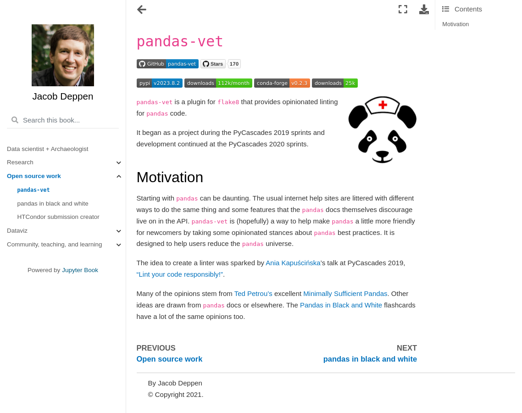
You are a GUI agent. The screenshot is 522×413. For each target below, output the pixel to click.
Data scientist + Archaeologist (47, 148)
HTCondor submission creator (58, 216)
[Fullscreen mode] (403, 10)
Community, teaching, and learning (54, 244)
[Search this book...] (63, 120)
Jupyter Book (80, 270)
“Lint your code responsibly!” (180, 274)
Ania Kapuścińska (293, 263)
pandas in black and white (53, 203)
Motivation (455, 24)
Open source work (34, 176)
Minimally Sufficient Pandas (345, 293)
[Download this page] (424, 10)
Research (20, 162)
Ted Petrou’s (253, 293)
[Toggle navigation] (142, 10)
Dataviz (17, 230)
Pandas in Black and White (341, 305)
